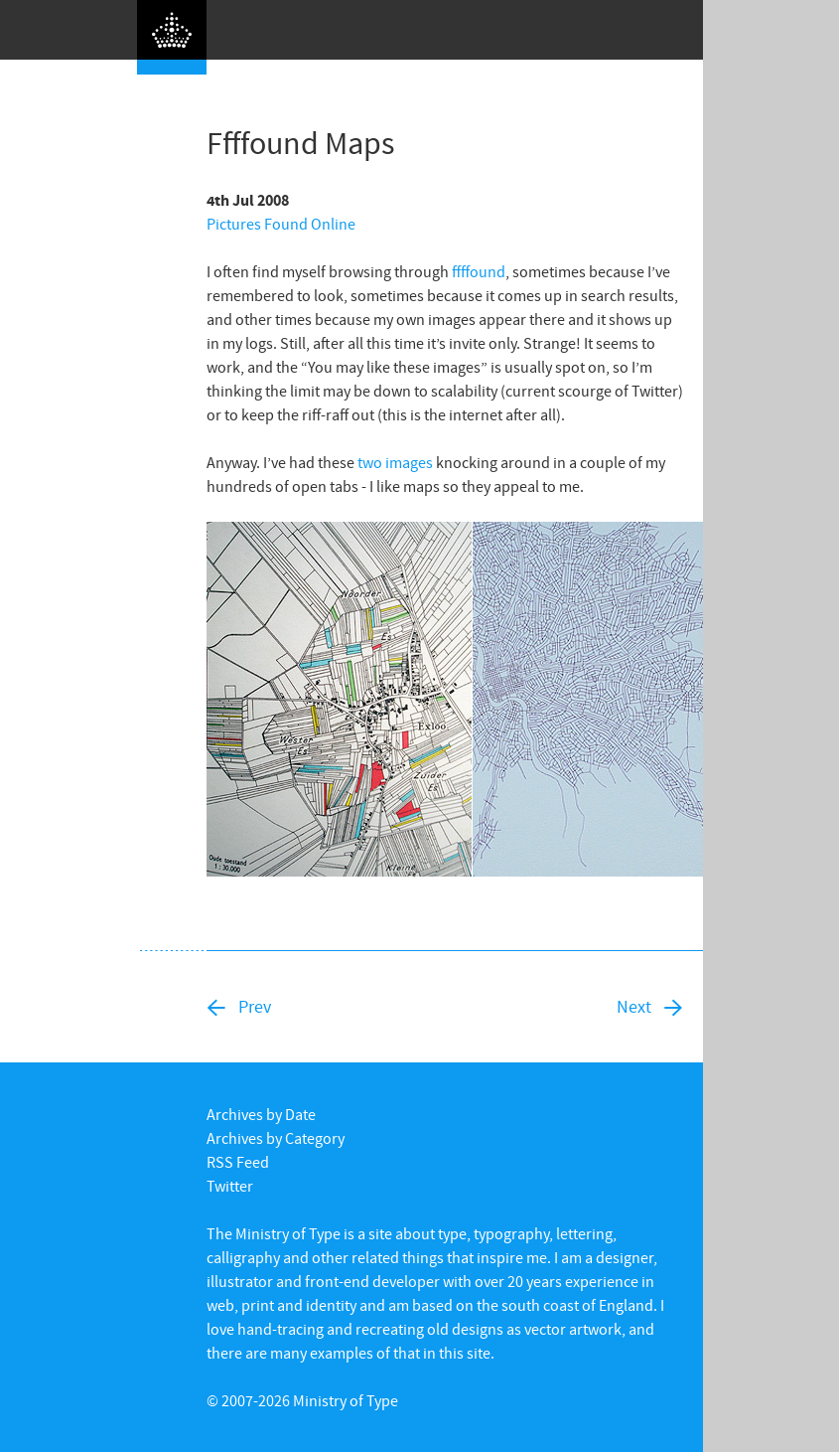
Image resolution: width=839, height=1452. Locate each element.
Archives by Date (261, 1114)
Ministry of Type (345, 1400)
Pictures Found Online (281, 224)
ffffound (478, 271)
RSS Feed (238, 1162)
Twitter (230, 1186)
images (409, 462)
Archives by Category (276, 1138)
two (369, 462)
